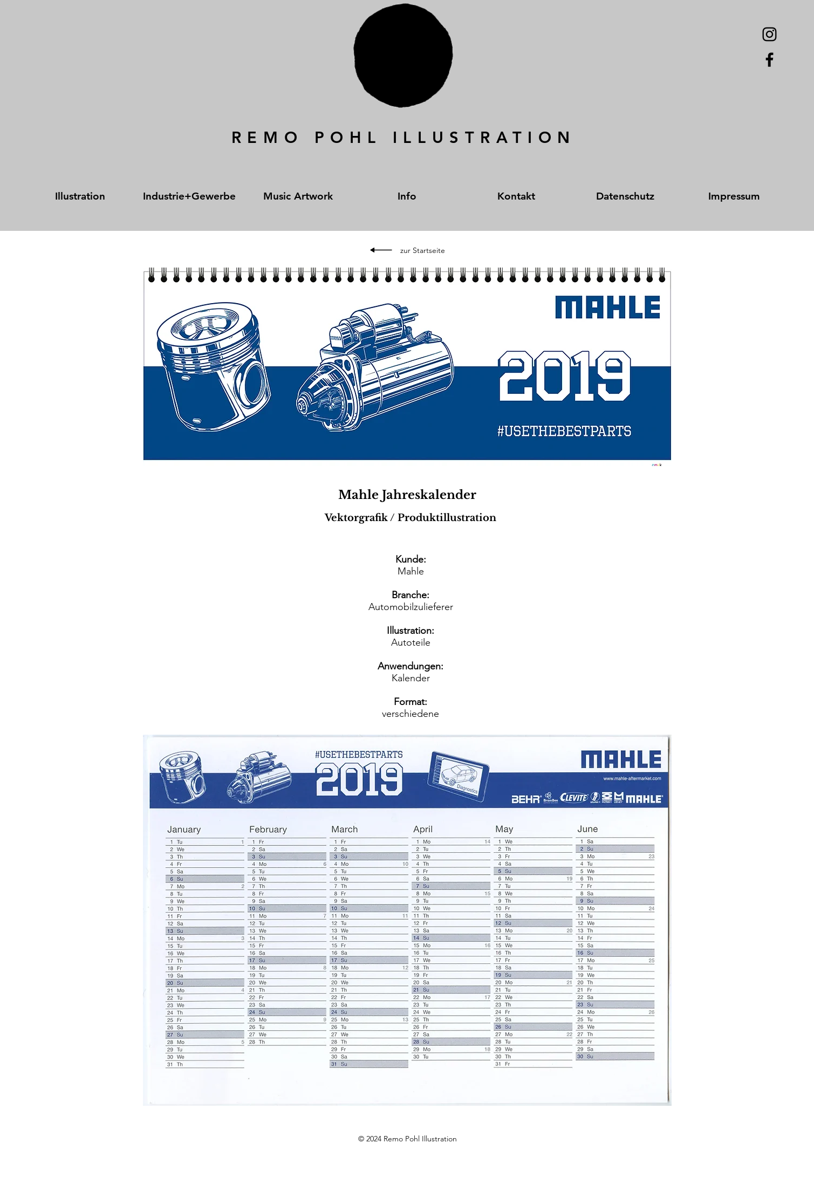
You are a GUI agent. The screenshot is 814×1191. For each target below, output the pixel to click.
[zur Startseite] (422, 251)
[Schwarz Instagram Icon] (769, 34)
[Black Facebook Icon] (769, 59)
